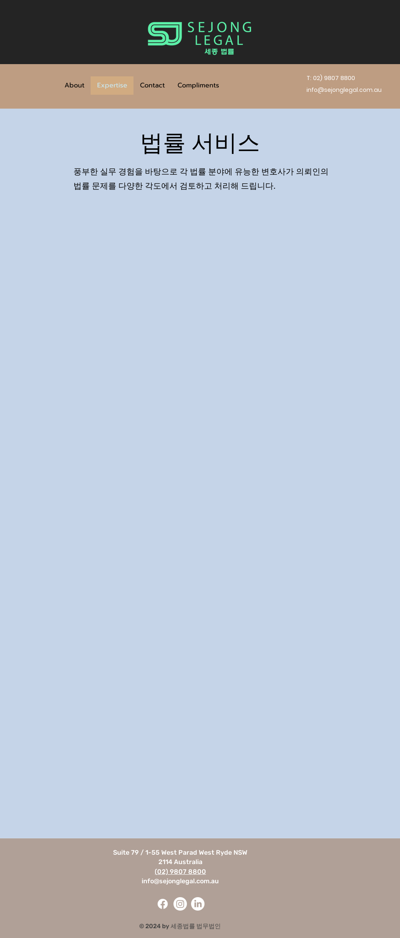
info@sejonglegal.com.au (180, 881)
